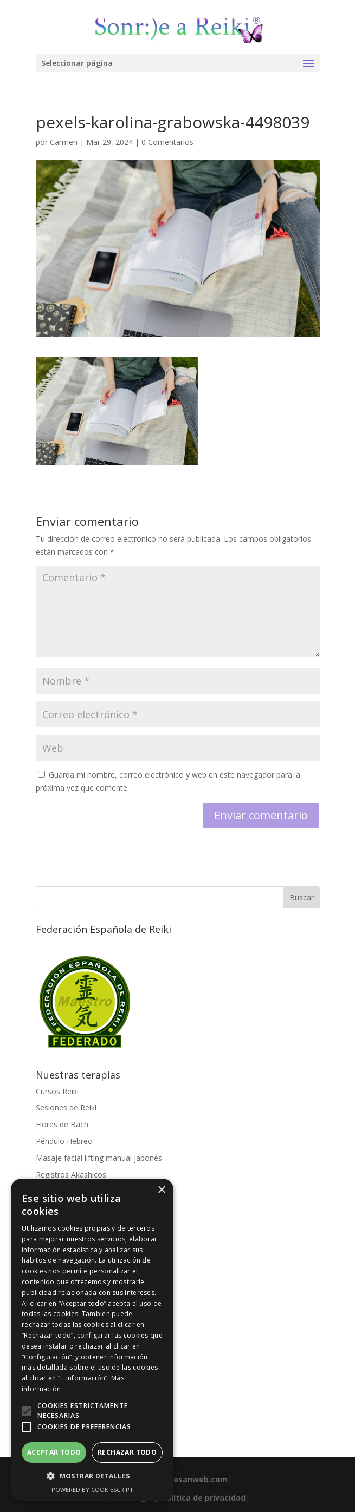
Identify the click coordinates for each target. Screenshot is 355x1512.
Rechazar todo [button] (127, 1452)
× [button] (161, 1190)
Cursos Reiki (57, 1091)
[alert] (92, 1340)
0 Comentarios (167, 142)
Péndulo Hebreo (64, 1141)
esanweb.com (200, 1479)
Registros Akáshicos (71, 1174)
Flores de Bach (62, 1124)
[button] (26, 1411)
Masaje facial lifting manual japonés (99, 1158)
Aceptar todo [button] (54, 1452)
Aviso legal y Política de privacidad (178, 1498)
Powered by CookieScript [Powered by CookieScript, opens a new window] (92, 1489)
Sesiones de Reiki (66, 1107)
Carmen (64, 142)
